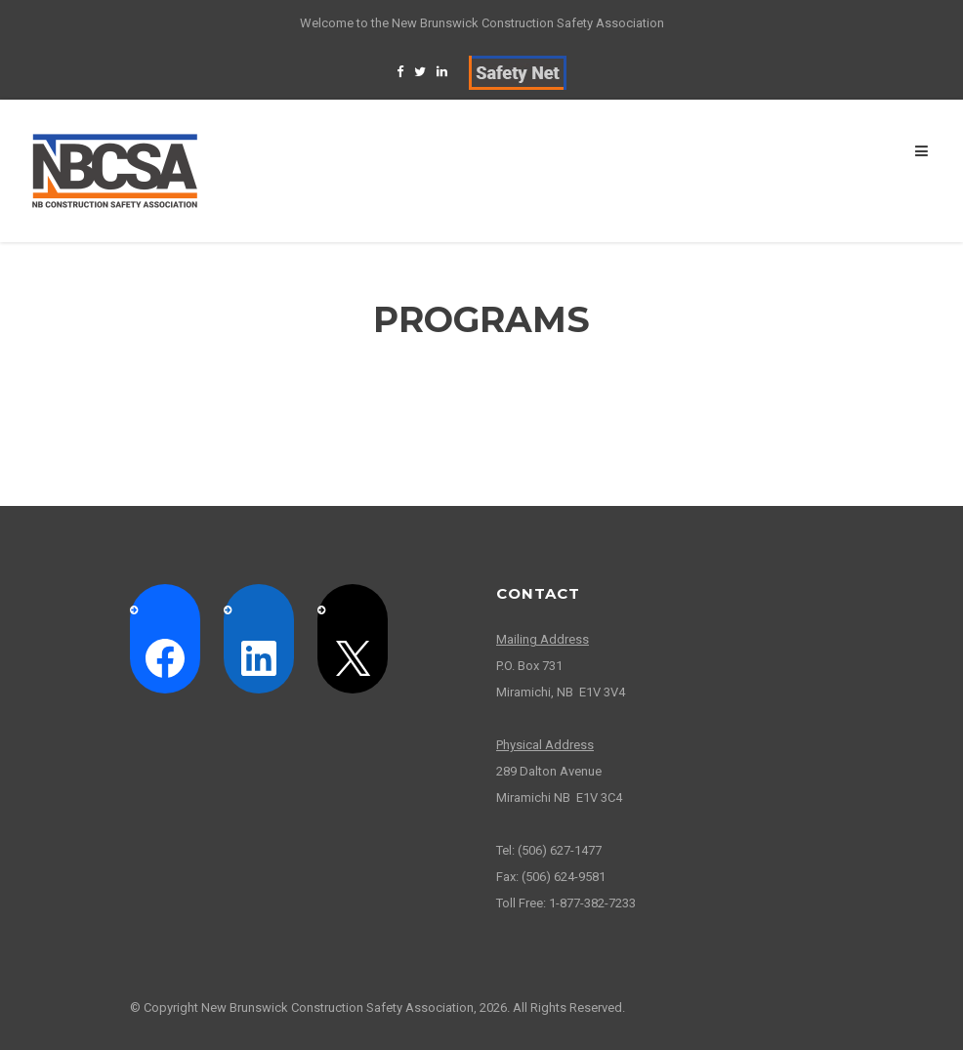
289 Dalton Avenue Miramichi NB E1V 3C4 (559, 771)
